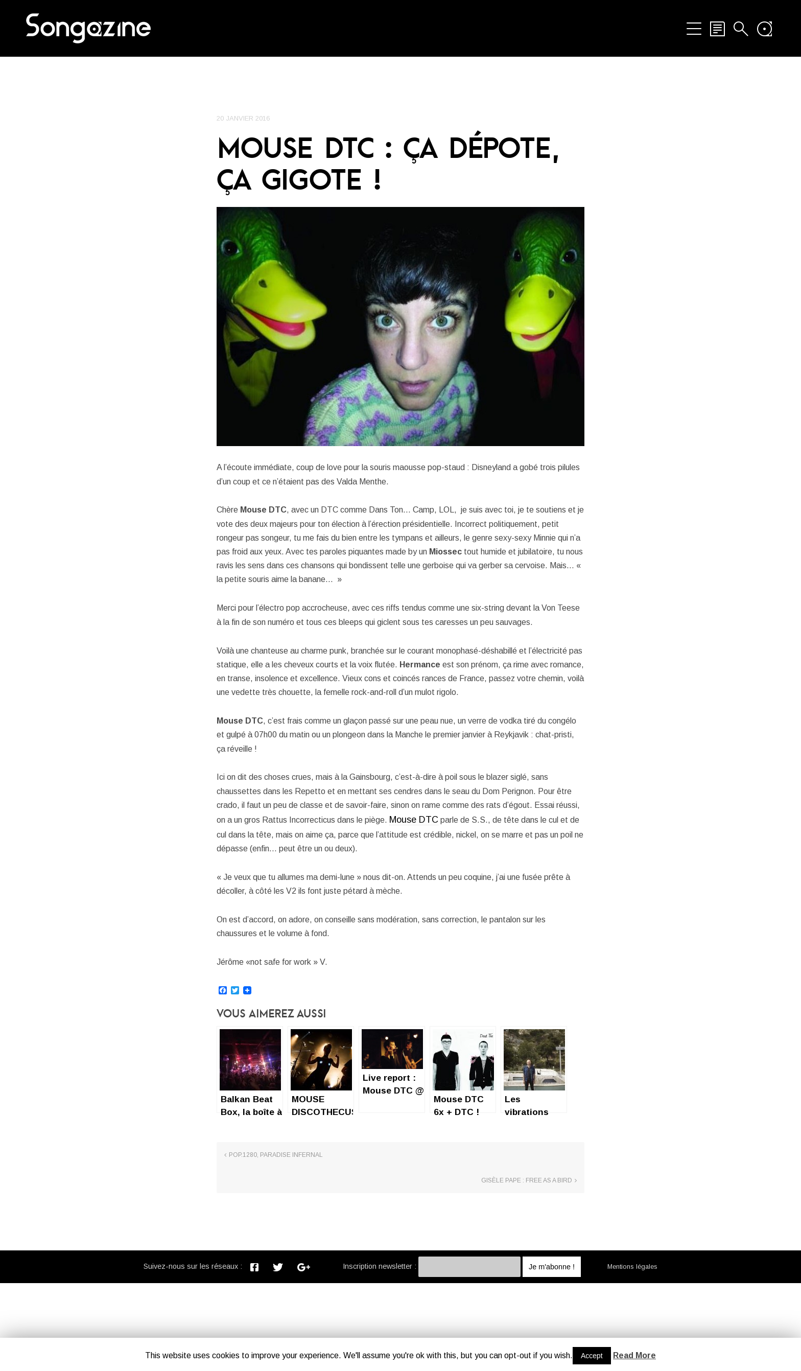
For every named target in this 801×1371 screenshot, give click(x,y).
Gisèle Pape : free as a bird (526, 1268)
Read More (634, 1355)
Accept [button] (592, 1356)
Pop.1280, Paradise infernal (276, 1268)
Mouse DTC (241, 918)
